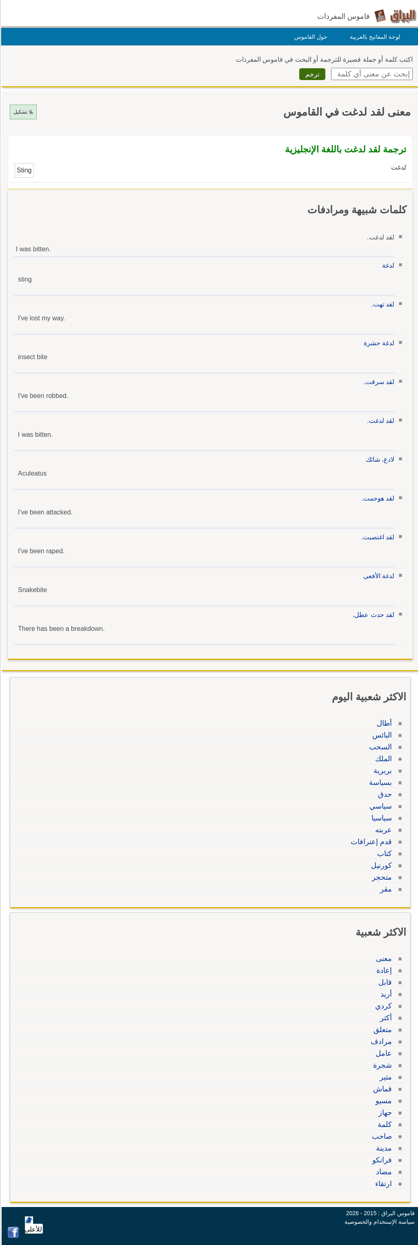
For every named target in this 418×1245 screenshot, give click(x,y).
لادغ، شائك (379, 459)
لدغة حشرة (377, 343)
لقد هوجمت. (376, 498)
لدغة (387, 265)
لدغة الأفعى (377, 575)
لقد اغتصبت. (376, 537)
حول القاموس (309, 37)
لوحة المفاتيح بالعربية (374, 37)
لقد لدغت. (379, 420)
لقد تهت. (381, 304)
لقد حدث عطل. (372, 614)
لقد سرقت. (377, 381)
